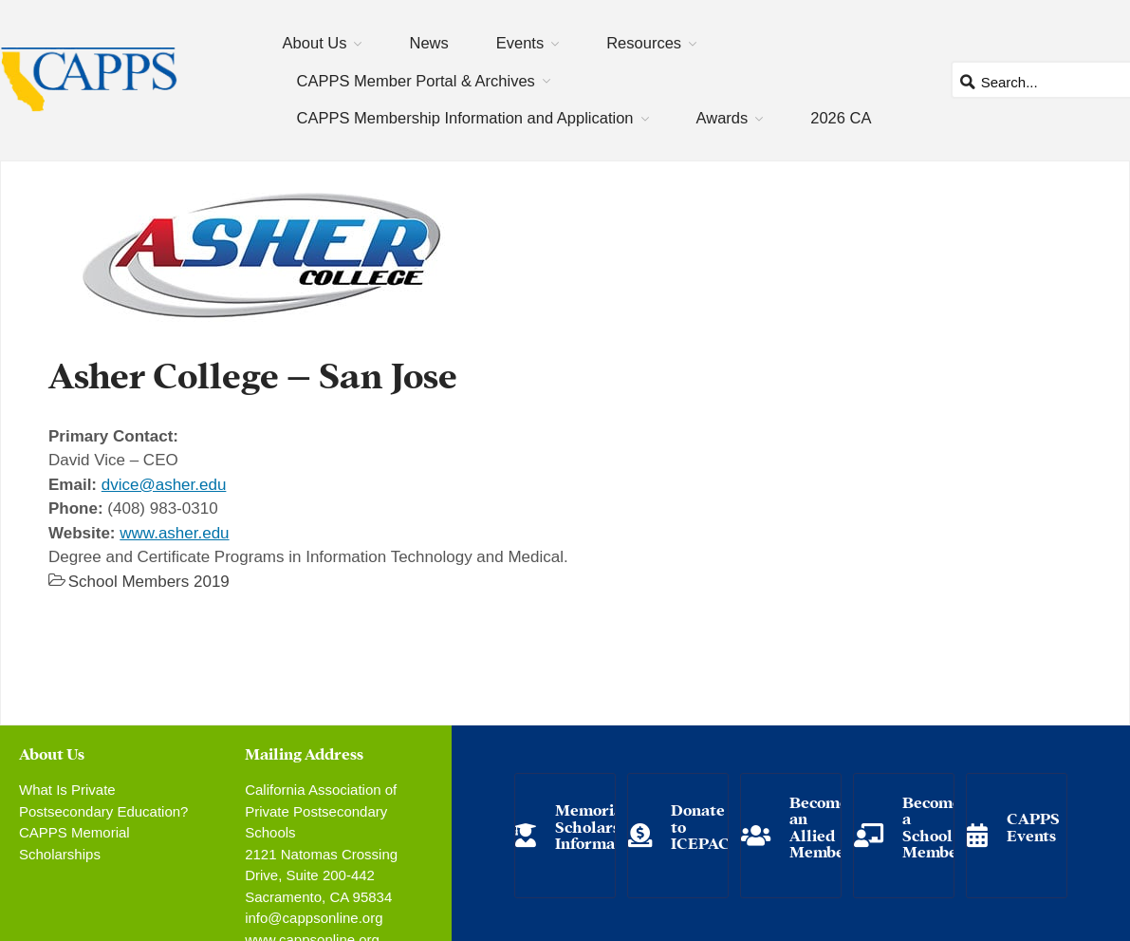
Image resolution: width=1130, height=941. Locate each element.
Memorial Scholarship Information (599, 825)
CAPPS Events (1033, 825)
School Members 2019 (149, 582)
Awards (722, 117)
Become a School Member (933, 826)
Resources (643, 42)
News (428, 42)
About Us (315, 42)
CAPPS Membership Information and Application (465, 117)
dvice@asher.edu (164, 485)
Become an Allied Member (820, 826)
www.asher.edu (174, 533)
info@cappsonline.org (313, 918)
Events (520, 42)
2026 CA (840, 117)
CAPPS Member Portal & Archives (416, 80)
